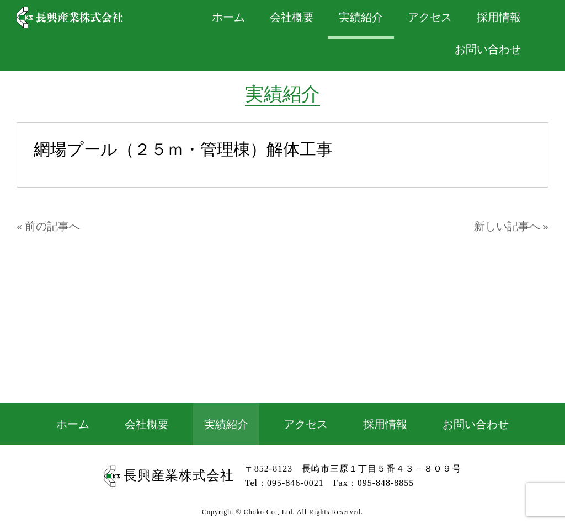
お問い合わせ (488, 49)
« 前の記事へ (48, 226)
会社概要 (147, 424)
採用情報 (385, 424)
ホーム (72, 424)
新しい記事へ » (511, 226)
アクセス (306, 424)
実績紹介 (226, 424)
